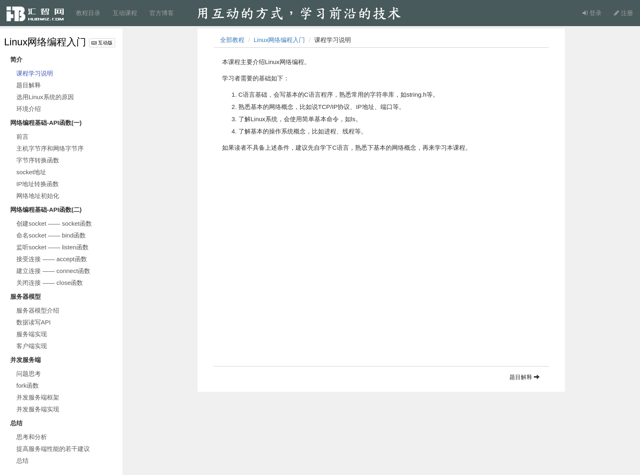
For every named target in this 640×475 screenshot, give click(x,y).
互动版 (102, 43)
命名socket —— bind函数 (51, 235)
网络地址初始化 (37, 195)
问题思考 (28, 373)
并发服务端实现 (37, 409)
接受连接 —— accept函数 (51, 258)
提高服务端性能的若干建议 (53, 448)
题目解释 (28, 85)
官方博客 (161, 12)
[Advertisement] (381, 309)
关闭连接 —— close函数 (49, 282)
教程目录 (88, 12)
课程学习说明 (34, 73)
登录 (592, 12)
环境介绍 (28, 108)
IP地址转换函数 (37, 183)
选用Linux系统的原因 (45, 96)
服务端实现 (31, 334)
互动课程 (125, 12)
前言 (22, 136)
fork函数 (27, 385)
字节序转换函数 (37, 160)
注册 (623, 12)
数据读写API (33, 322)
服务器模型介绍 (37, 310)
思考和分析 (31, 436)
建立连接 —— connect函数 (53, 270)
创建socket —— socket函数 (54, 223)
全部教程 (232, 39)
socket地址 (31, 172)
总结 (22, 460)
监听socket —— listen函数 (52, 247)
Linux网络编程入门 (45, 41)
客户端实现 (31, 345)
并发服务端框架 (37, 397)
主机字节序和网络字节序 (50, 148)
